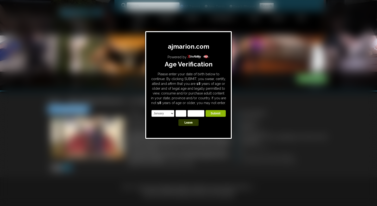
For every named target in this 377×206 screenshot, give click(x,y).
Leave (188, 122)
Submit (215, 113)
